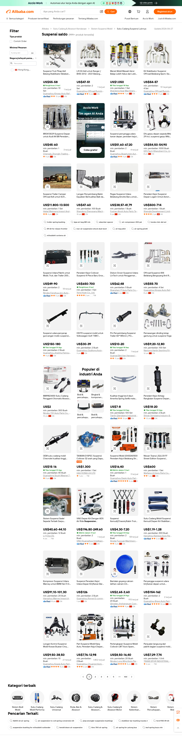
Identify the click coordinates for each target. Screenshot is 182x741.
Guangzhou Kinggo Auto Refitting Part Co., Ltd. (57, 93)
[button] (101, 11)
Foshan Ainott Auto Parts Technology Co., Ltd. (124, 211)
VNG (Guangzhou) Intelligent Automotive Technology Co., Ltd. (91, 541)
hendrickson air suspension (69, 727)
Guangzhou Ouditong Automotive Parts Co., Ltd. (91, 350)
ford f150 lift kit (161, 721)
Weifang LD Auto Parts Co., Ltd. (158, 473)
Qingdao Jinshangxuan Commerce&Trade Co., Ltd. (124, 603)
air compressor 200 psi (130, 222)
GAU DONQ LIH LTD (86, 473)
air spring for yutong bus (125, 727)
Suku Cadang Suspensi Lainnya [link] (131, 28)
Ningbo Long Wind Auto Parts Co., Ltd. (124, 661)
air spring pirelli (139, 229)
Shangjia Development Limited (158, 211)
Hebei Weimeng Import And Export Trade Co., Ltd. (57, 211)
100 (125, 677)
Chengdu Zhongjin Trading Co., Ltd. (57, 154)
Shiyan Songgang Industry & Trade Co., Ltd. (158, 415)
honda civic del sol (157, 222)
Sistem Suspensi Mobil (101, 28)
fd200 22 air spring (19, 721)
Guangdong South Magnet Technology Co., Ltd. (57, 475)
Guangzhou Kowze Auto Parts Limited (57, 664)
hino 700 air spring (97, 727)
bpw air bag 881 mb (80, 222)
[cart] (139, 12)
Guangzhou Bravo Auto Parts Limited (158, 601)
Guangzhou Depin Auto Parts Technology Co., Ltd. (124, 478)
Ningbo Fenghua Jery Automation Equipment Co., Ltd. (57, 293)
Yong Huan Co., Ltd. (86, 292)
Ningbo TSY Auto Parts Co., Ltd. (57, 413)
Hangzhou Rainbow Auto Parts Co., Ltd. (158, 536)
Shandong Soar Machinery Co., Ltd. (124, 91)
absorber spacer (104, 222)
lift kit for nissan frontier (55, 229)
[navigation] (23, 353)
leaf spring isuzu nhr (153, 727)
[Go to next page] (131, 677)
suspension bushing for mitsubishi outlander (30, 727)
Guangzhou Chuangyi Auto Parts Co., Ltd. (91, 664)
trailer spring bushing (54, 222)
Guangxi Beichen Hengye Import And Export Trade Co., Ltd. (124, 355)
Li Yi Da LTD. (48, 536)
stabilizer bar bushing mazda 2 (133, 721)
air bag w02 (119, 229)
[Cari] (110, 11)
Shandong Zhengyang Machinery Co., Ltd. (91, 211)
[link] (178, 712)
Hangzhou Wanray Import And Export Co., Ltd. (57, 598)
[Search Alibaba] (70, 11)
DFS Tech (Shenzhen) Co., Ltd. (158, 151)
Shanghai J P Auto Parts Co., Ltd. (124, 290)
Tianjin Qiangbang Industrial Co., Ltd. (124, 415)
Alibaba (45, 28)
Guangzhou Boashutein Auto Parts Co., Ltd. (124, 154)
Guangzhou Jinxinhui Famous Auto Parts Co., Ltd (57, 353)
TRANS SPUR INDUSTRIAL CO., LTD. (158, 661)
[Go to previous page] (83, 677)
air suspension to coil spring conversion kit (54, 721)
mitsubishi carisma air (55, 235)
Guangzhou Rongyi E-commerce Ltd (91, 598)
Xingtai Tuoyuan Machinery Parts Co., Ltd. (124, 541)
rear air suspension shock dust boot (90, 229)
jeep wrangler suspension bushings (96, 721)
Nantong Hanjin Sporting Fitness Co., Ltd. (158, 350)
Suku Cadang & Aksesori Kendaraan (70, 28)
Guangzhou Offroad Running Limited (91, 91)
